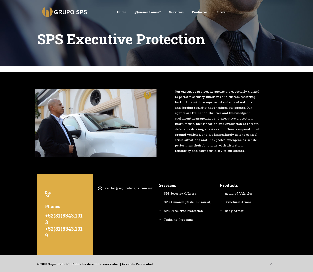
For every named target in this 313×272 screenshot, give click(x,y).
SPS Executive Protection (183, 211)
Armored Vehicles (239, 193)
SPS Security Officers (180, 193)
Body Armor (234, 211)
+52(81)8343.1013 (64, 219)
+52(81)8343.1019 (64, 232)
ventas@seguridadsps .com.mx (129, 188)
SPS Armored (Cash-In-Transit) (188, 202)
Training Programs (178, 220)
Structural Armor (238, 202)
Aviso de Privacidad (137, 264)
